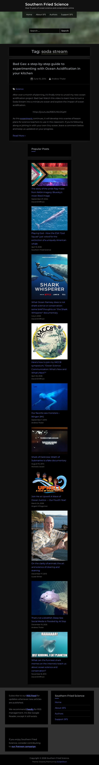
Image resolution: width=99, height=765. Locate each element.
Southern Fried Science (46, 4)
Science (19, 89)
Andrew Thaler (59, 78)
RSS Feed (31, 695)
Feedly (30, 709)
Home (29, 14)
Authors (53, 14)
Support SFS (67, 14)
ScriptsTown (62, 762)
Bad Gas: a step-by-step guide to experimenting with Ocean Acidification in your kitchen (46, 68)
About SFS (41, 14)
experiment (26, 118)
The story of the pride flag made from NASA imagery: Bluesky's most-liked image (47, 192)
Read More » (19, 136)
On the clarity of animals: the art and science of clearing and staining (47, 567)
